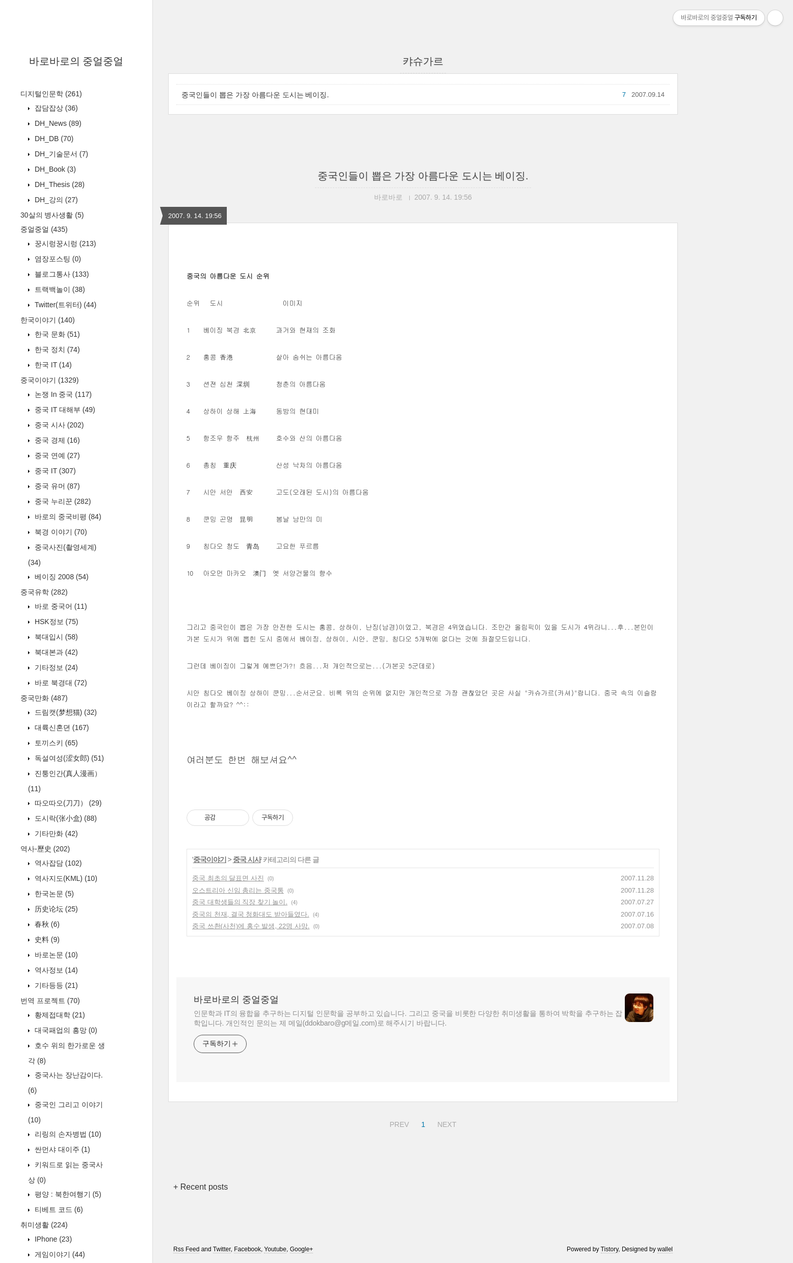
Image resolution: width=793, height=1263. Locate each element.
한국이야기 (47, 320)
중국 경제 (56, 440)
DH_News (57, 123)
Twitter (222, 1249)
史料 (46, 939)
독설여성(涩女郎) (68, 758)
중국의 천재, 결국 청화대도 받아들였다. (250, 914)
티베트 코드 (58, 1209)
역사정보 (55, 970)
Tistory (610, 1249)
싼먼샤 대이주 (61, 1149)
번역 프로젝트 (50, 1001)
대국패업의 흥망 (65, 1030)
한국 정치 (56, 349)
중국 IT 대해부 (64, 410)
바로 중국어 (60, 606)
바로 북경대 (60, 683)
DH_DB (53, 139)
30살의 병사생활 (52, 215)
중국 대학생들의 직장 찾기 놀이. (239, 902)
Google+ (301, 1249)
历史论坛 (55, 909)
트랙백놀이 (59, 289)
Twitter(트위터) (64, 305)
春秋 (46, 924)
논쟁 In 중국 (62, 394)
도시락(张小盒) (65, 818)
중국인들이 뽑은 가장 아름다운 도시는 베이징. (255, 95)
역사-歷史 (45, 849)
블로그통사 (61, 274)
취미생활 (44, 1225)
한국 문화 (56, 334)
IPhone (52, 1239)
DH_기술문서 (60, 154)
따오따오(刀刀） (67, 803)
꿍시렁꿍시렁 (64, 243)
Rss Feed (186, 1249)
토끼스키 (55, 743)
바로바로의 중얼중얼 (76, 61)
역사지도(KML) (65, 878)
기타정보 (55, 667)
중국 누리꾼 (62, 501)
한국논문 (53, 894)
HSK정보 (55, 621)
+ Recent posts (200, 1187)
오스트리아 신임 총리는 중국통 (238, 890)
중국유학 (44, 592)
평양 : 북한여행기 (67, 1194)
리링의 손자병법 (67, 1134)
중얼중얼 (44, 229)
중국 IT (54, 471)
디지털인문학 (51, 94)
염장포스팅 (57, 259)
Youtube (275, 1249)
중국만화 (44, 698)
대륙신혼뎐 (61, 727)
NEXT (445, 1122)
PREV (398, 1122)
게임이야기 (59, 1254)
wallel (665, 1249)
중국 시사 (58, 425)
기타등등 (55, 985)
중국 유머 (56, 486)
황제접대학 (59, 1015)
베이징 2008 (61, 577)
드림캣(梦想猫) (65, 712)
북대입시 (55, 637)
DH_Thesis (59, 184)
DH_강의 (55, 200)
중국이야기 (49, 380)
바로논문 (55, 955)
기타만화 (55, 833)
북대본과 (55, 652)
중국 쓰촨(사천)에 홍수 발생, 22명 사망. (250, 926)
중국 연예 (56, 455)
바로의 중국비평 (67, 517)
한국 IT (52, 365)
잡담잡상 (55, 108)
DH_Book (54, 169)
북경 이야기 (60, 532)
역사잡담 (57, 863)
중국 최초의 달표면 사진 (228, 878)
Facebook (247, 1249)
